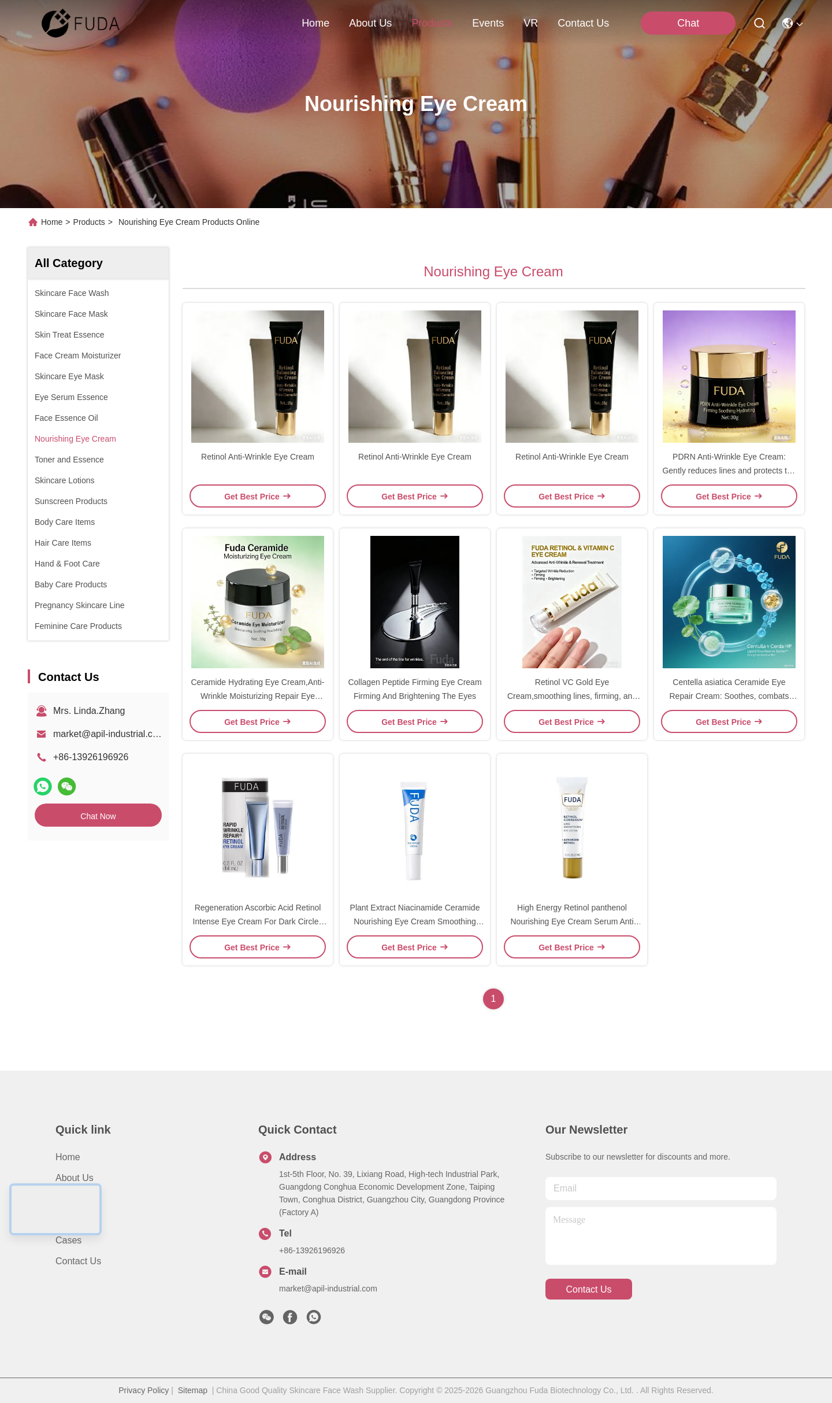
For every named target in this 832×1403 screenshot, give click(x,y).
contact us (583, 23)
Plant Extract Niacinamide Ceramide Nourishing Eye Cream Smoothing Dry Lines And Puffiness (415, 921)
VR (530, 23)
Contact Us (78, 1261)
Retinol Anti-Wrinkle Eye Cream (257, 456)
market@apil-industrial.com (109, 734)
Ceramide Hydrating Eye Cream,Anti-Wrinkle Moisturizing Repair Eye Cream (257, 696)
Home (315, 23)
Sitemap (192, 1390)
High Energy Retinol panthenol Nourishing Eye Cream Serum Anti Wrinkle (571, 921)
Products (89, 222)
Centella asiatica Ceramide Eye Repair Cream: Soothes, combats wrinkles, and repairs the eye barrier (729, 696)
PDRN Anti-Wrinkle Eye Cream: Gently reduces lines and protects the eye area (729, 470)
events (488, 23)
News (67, 1219)
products (431, 23)
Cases (68, 1240)
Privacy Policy (143, 1390)
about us (370, 23)
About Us (74, 1178)
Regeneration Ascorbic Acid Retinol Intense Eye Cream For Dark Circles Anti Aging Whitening (258, 921)
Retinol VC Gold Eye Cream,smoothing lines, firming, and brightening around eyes (572, 696)
